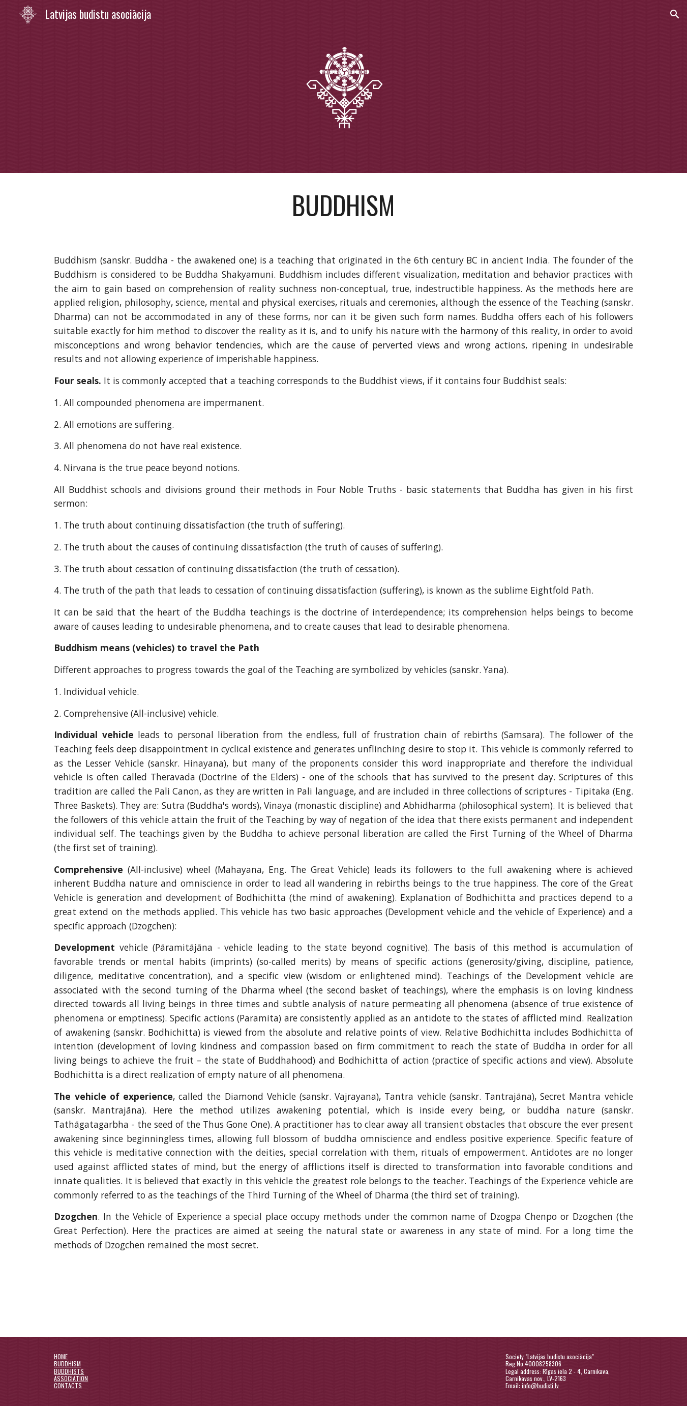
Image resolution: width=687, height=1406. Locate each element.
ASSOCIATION (71, 1378)
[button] (675, 14)
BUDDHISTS (69, 1371)
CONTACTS (68, 1385)
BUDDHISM (67, 1363)
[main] (343, 205)
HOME (61, 1356)
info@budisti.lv (540, 1385)
